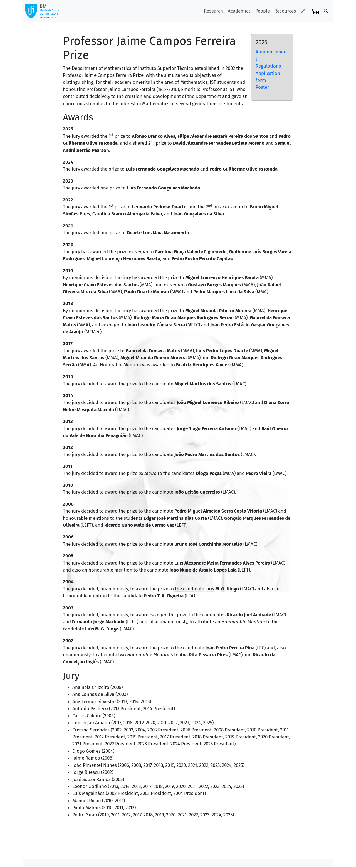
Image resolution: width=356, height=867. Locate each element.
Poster (262, 87)
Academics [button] (239, 11)
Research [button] (213, 11)
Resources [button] (285, 11)
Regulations (268, 66)
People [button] (262, 11)
